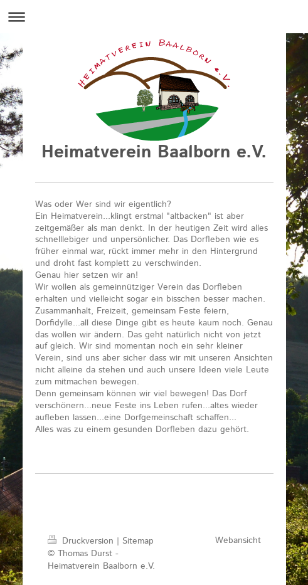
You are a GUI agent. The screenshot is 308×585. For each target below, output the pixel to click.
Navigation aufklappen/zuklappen (154, 16)
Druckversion (82, 541)
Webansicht (238, 540)
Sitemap (138, 541)
